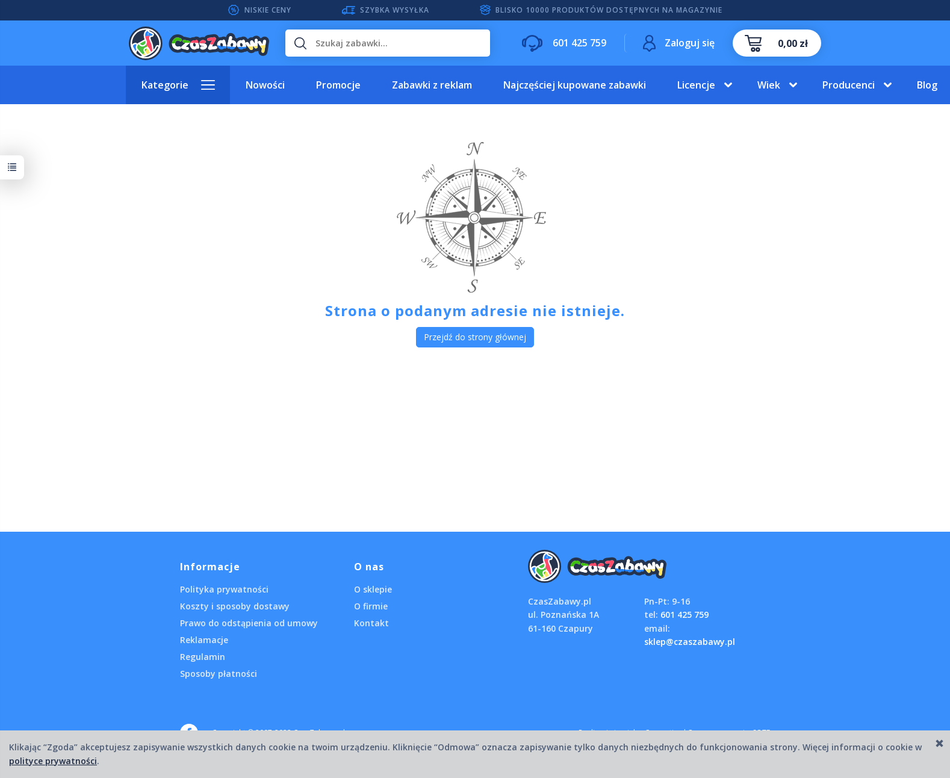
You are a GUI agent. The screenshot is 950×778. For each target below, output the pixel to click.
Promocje (338, 85)
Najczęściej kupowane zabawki (574, 85)
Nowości (265, 85)
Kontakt (371, 623)
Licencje (696, 85)
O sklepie (373, 589)
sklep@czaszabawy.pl (689, 641)
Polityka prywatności (224, 589)
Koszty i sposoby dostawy (235, 606)
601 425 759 (684, 614)
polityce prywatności (53, 761)
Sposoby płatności (218, 673)
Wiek (768, 85)
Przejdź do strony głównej (475, 337)
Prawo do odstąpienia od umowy (249, 623)
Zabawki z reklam (432, 85)
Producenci (848, 85)
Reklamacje (204, 640)
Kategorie (164, 85)
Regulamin (202, 656)
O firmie (371, 606)
